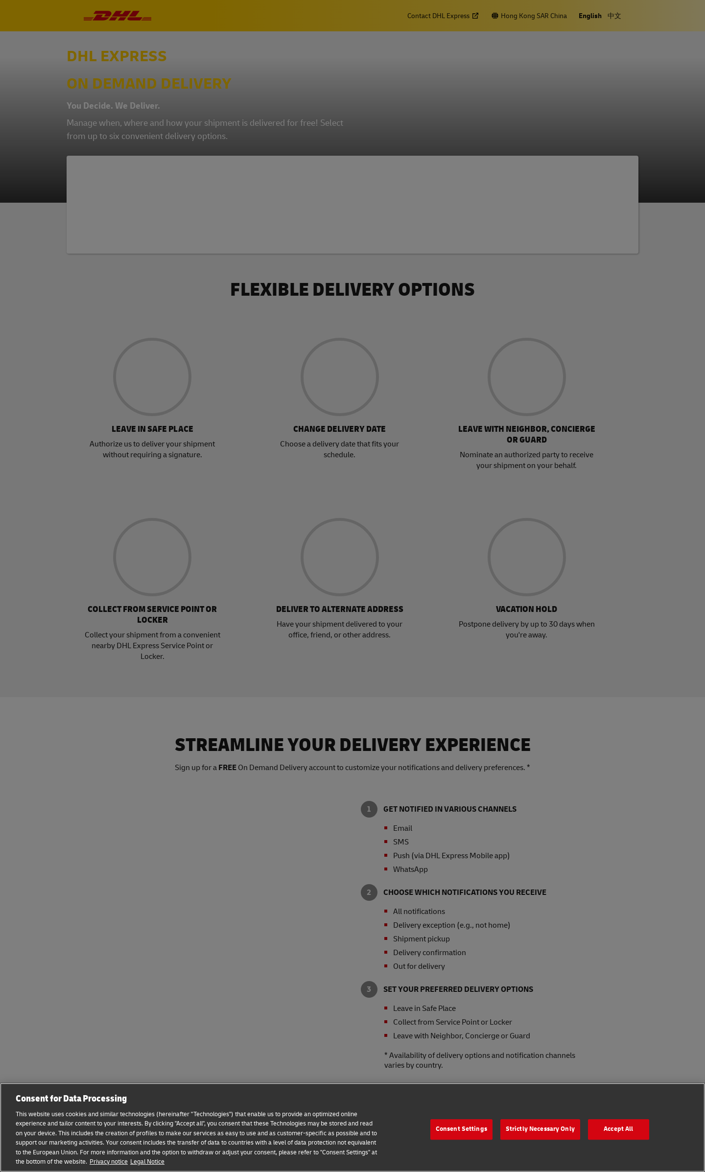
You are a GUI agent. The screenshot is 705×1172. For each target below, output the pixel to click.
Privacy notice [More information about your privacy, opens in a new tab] (109, 1162)
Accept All (618, 1129)
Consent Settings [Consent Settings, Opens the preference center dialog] (461, 1129)
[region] (352, 1127)
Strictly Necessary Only (540, 1129)
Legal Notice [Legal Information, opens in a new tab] (147, 1162)
